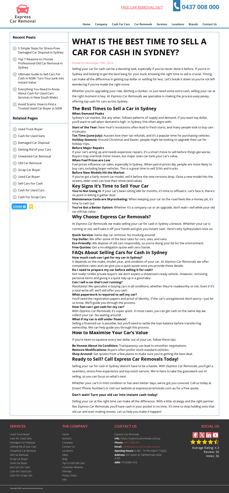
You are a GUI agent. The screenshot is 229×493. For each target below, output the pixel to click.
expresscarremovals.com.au (32, 488)
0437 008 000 (200, 7)
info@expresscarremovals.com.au (141, 446)
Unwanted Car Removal (34, 156)
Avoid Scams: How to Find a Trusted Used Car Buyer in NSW (40, 106)
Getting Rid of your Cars (34, 149)
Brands (193, 24)
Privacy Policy (69, 475)
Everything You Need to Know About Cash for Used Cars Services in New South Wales (38, 93)
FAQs (65, 455)
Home (86, 24)
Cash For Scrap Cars (32, 197)
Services (162, 24)
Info (64, 479)
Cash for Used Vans (31, 136)
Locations (178, 24)
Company (101, 24)
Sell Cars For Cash (30, 183)
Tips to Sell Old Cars (73, 463)
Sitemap (66, 471)
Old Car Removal (30, 163)
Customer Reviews (72, 467)
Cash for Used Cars (31, 190)
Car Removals (143, 24)
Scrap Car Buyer (29, 170)
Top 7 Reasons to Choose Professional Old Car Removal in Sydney (40, 63)
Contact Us (210, 24)
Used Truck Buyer (30, 129)
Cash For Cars (121, 24)
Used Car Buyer (29, 177)
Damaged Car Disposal (33, 143)
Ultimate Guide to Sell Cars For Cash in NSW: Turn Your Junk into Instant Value (41, 78)
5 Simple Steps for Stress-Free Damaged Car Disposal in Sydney (41, 50)
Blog (64, 459)
